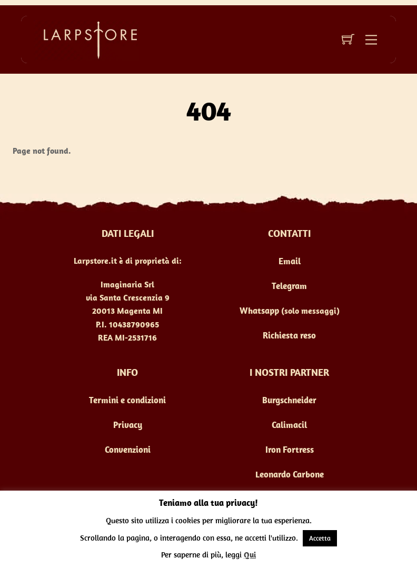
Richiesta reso (289, 335)
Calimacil (289, 425)
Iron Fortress (289, 449)
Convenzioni (128, 449)
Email (290, 261)
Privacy (127, 425)
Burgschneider (289, 400)
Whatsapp (259, 310)
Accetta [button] (320, 538)
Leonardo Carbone (289, 474)
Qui (250, 555)
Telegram (289, 286)
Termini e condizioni (127, 400)
